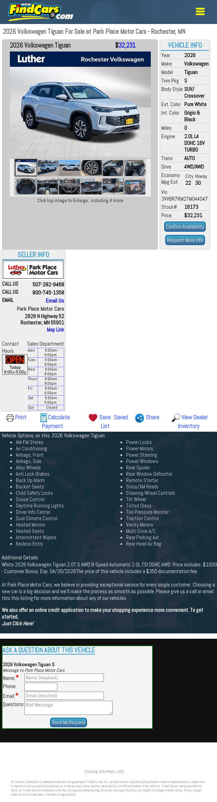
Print (20, 417)
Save (105, 417)
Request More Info (185, 240)
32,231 (127, 45)
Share (152, 417)
